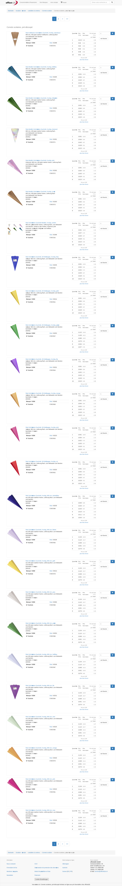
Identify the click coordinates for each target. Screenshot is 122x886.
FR (71, 871)
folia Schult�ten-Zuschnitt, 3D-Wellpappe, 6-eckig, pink (42, 427)
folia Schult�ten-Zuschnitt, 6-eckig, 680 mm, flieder (41, 529)
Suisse (64, 871)
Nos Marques (44, 2)
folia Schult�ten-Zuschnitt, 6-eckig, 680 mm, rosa (40, 810)
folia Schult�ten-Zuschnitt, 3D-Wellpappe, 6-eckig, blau (42, 257)
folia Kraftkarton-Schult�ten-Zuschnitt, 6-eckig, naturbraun (43, 33)
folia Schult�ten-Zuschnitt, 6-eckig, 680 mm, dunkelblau (42, 495)
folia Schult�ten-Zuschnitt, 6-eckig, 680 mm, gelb (40, 561)
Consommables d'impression (28, 2)
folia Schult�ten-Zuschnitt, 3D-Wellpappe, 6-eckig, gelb (42, 291)
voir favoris (103, 38)
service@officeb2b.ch (101, 871)
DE (68, 871)
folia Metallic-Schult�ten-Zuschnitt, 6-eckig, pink (40, 160)
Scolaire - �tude (21, 10)
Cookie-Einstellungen (41, 879)
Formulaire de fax (12, 867)
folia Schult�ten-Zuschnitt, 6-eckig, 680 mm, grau (40, 592)
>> (67, 19)
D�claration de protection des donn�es (47, 867)
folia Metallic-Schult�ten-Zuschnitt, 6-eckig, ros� (40, 191)
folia (51, 43)
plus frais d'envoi (84, 59)
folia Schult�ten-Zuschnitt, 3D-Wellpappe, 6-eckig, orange (43, 393)
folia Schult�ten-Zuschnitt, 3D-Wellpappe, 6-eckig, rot (42, 461)
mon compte (54, 2)
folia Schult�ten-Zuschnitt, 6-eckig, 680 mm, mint (40, 716)
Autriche (64, 867)
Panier (64, 2)
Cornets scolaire (47, 10)
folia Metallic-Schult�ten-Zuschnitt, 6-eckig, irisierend (41, 129)
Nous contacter (11, 864)
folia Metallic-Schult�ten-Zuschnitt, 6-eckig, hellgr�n (41, 98)
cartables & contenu (34, 10)
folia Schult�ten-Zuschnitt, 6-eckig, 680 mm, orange (41, 748)
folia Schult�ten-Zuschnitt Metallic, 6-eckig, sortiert (41, 222)
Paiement (37, 875)
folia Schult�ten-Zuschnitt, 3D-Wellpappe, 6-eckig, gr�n (42, 325)
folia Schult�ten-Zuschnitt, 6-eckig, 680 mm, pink (40, 779)
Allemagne (65, 864)
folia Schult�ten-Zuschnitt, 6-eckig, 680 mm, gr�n (41, 623)
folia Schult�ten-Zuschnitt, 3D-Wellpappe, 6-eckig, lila (42, 359)
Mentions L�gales (12, 871)
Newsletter (10, 875)
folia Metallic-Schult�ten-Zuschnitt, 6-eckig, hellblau (41, 67)
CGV (36, 864)
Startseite (11, 10)
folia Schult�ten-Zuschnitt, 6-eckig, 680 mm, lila (40, 685)
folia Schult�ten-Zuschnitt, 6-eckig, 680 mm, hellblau (41, 654)
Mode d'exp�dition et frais (42, 871)
